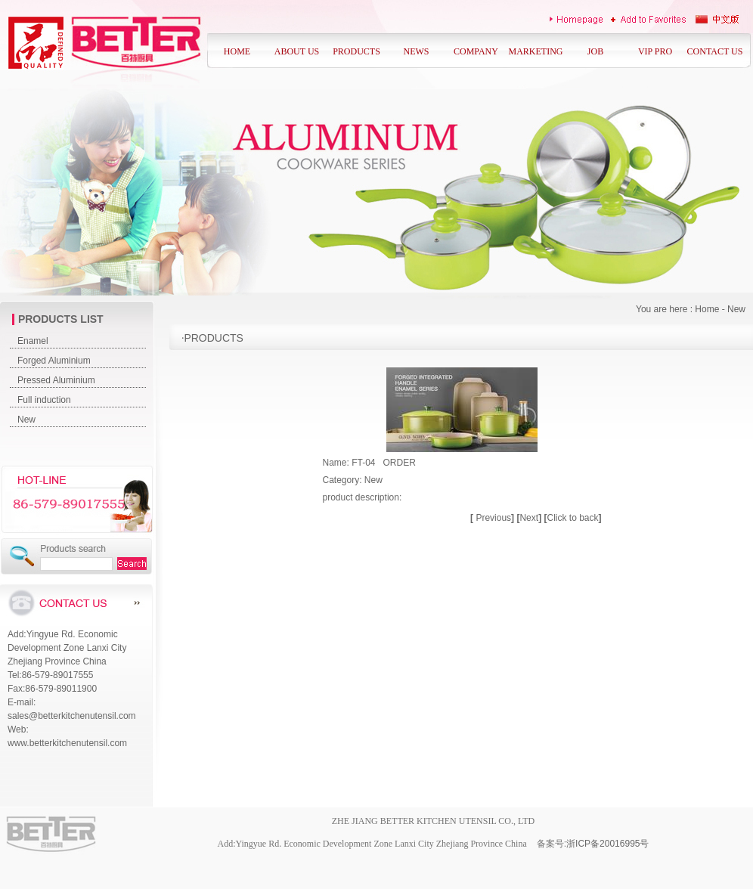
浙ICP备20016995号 (607, 843)
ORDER (399, 462)
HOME (237, 51)
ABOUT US (296, 51)
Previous (493, 518)
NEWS (416, 51)
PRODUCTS (356, 51)
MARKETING (536, 51)
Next (530, 518)
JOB (595, 51)
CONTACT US (715, 51)
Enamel (32, 341)
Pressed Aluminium (56, 380)
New (26, 419)
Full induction (44, 400)
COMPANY (476, 51)
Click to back (572, 518)
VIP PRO (655, 51)
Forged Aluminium (54, 360)
